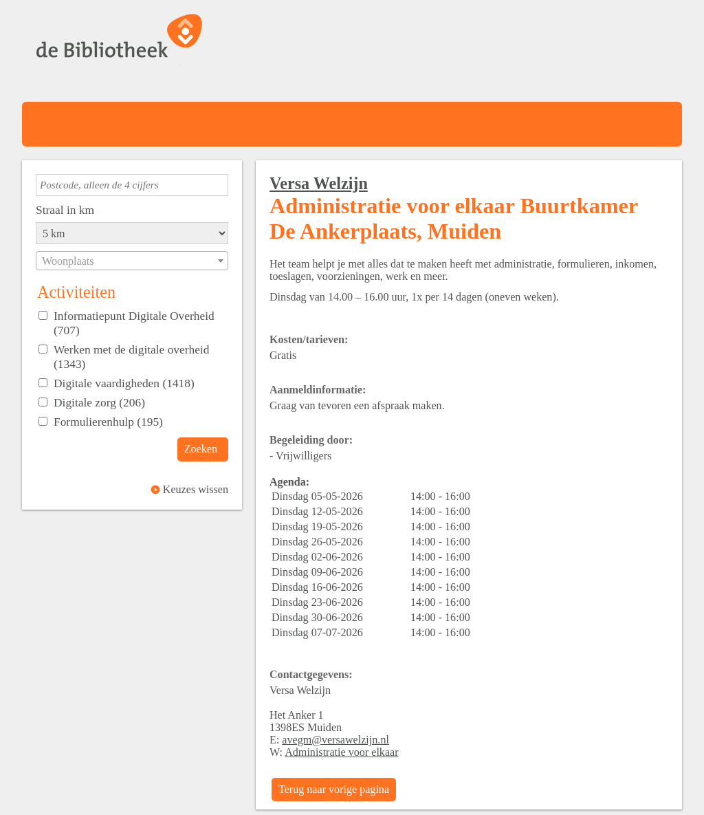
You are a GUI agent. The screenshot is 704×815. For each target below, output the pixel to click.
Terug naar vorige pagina (333, 789)
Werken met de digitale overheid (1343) (132, 357)
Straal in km (65, 210)
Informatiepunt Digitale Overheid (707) (134, 323)
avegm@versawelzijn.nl (335, 740)
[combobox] (132, 260)
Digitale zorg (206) (99, 402)
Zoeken (200, 449)
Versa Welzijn (319, 183)
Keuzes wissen (195, 489)
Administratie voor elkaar (341, 752)
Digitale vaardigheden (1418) (124, 383)
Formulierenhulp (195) (108, 421)
